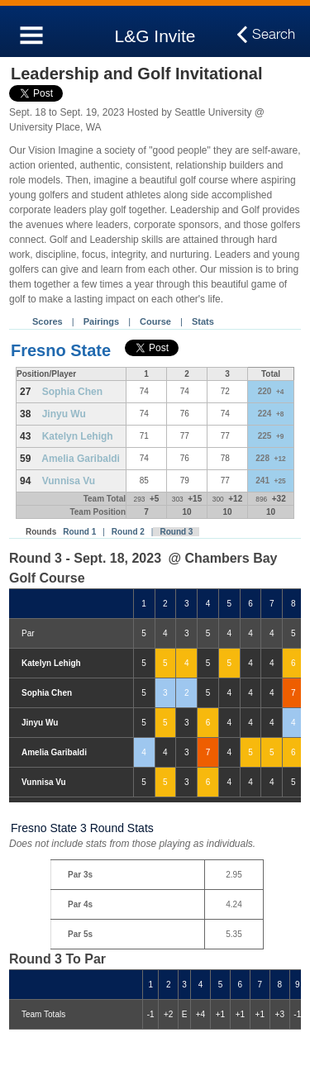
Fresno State (61, 350)
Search (273, 35)
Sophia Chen (72, 391)
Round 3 (176, 531)
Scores (47, 321)
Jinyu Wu (64, 414)
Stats (203, 321)
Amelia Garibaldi (80, 458)
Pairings (101, 321)
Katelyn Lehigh (77, 436)
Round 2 (128, 531)
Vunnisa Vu (68, 481)
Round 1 (79, 531)
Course (155, 321)
